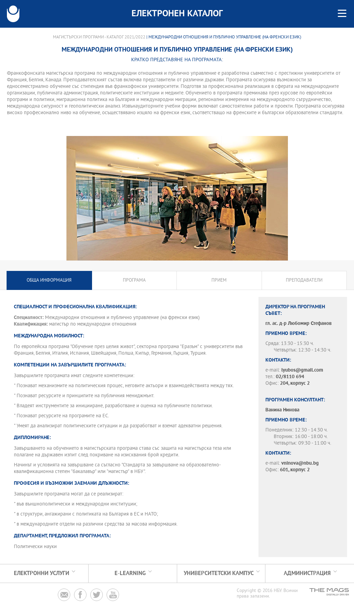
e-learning (130, 573)
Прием (219, 280)
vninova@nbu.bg (300, 463)
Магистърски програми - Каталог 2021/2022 (99, 37)
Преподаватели (304, 280)
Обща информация (49, 280)
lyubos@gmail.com (302, 370)
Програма (134, 280)
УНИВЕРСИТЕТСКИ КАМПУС (219, 573)
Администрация (307, 573)
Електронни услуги (41, 573)
